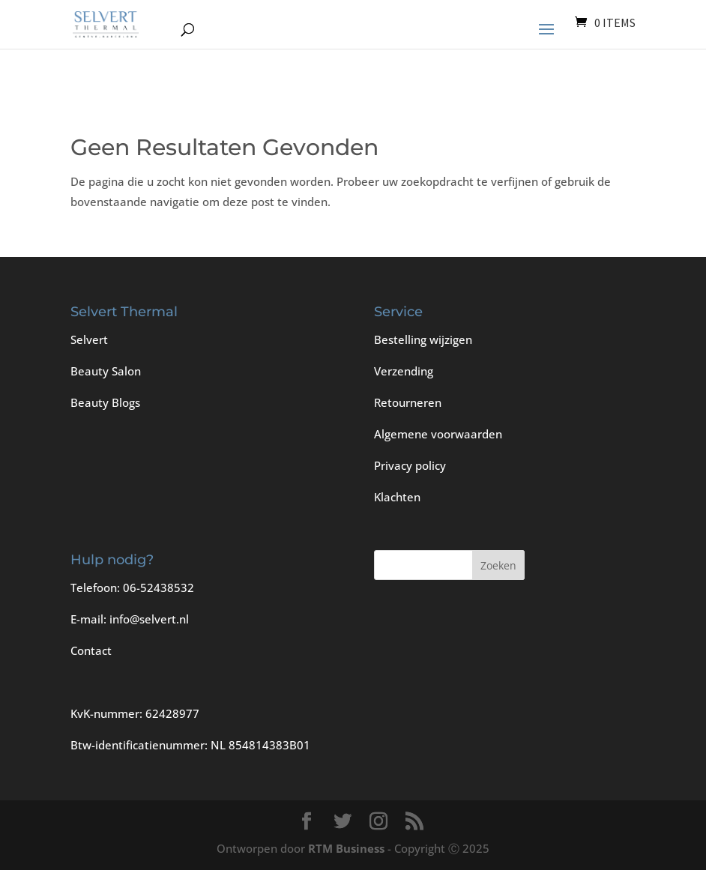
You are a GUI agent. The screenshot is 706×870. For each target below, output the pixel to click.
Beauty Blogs (105, 402)
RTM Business (346, 848)
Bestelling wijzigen (423, 339)
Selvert (89, 339)
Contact (91, 650)
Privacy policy (410, 465)
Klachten (397, 496)
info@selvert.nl (149, 618)
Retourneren (407, 402)
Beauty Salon (105, 370)
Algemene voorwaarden (438, 433)
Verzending (403, 370)
